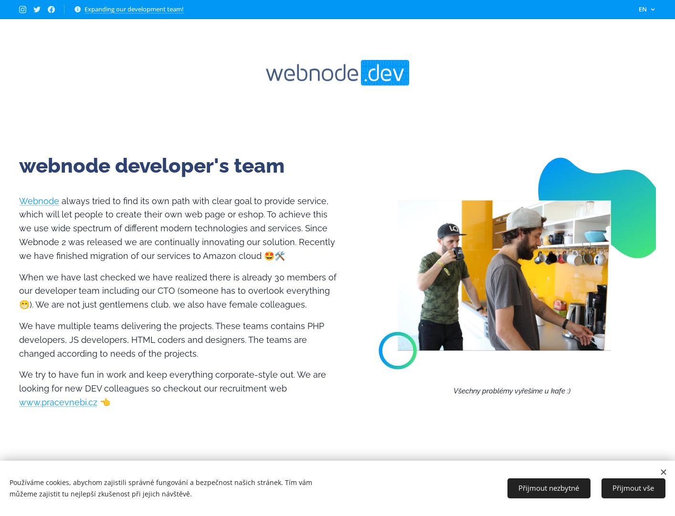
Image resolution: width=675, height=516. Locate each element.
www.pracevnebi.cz (58, 402)
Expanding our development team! (134, 9)
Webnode (39, 201)
